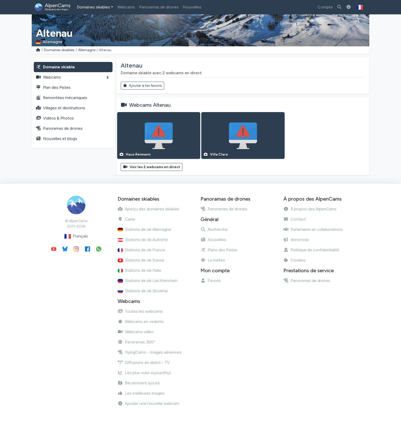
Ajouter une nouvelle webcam (148, 403)
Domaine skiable (55, 66)
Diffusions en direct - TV (144, 362)
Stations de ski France (141, 249)
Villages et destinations (60, 107)
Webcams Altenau (150, 105)
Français (76, 236)
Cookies (294, 260)
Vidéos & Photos (55, 118)
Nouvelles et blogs (56, 138)
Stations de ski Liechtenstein (147, 280)
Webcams (126, 7)
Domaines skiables (93, 7)
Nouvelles (192, 7)
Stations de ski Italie (139, 270)
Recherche (214, 229)
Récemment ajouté (139, 383)
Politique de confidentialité (311, 249)
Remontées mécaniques (61, 97)
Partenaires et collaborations (313, 229)
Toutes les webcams (140, 311)
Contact (294, 219)
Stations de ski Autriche (143, 239)
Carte (126, 219)
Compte (325, 7)
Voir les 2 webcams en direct (151, 167)
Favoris (211, 280)
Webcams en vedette (141, 321)
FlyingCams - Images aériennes (150, 352)
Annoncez (296, 239)
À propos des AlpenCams (310, 209)
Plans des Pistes (219, 249)
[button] (359, 7)
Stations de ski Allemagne (144, 229)
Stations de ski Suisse (141, 260)
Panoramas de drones (159, 7)
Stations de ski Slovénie (143, 290)
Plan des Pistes (53, 87)
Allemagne (86, 50)
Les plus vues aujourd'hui (144, 372)
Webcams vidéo (136, 331)
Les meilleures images (141, 393)
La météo (213, 260)
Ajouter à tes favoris (142, 85)
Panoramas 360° (136, 342)
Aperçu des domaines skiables (148, 209)
